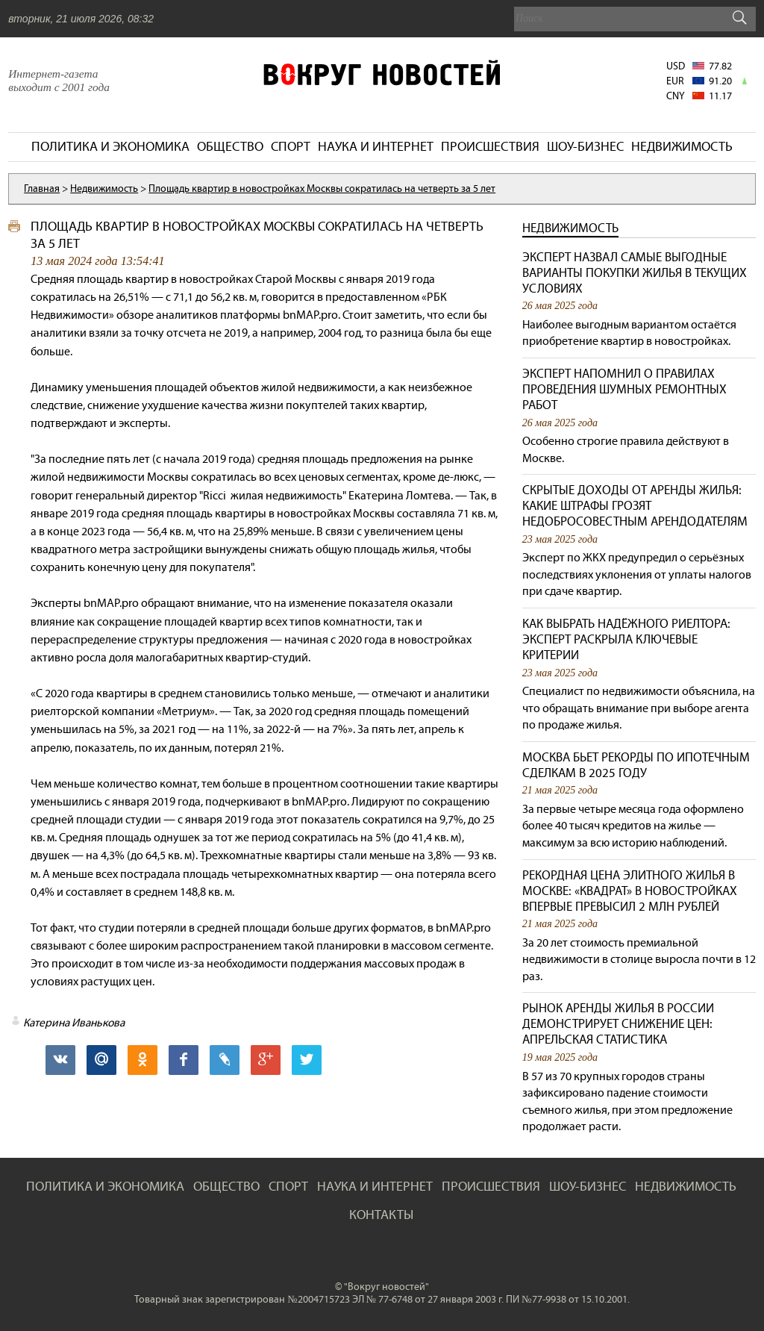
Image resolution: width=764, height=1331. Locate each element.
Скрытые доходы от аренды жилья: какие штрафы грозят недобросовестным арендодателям (635, 505)
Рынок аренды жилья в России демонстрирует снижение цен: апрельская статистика (618, 1023)
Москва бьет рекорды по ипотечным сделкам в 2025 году (636, 765)
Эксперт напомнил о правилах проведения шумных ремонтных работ (624, 389)
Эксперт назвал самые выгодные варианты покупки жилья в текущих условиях (634, 272)
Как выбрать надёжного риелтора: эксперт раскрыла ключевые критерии (626, 639)
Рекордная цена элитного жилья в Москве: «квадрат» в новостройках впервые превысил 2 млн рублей (629, 890)
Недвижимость (570, 228)
